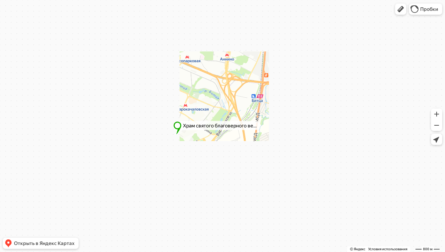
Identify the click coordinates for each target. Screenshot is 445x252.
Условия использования (387, 249)
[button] (400, 9)
